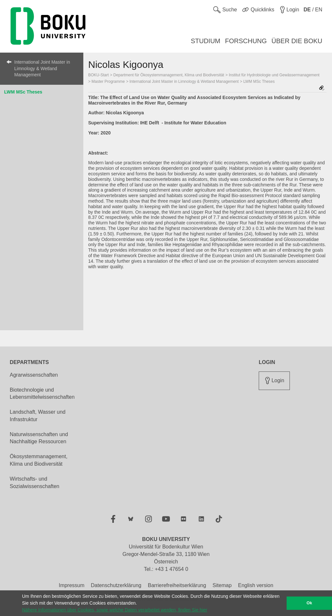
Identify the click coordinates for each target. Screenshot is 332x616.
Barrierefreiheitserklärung (177, 585)
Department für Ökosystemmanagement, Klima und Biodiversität (168, 75)
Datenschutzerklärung (116, 585)
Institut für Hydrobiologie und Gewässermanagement (274, 75)
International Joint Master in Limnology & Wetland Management (42, 68)
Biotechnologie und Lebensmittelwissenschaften (42, 393)
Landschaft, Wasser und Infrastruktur (37, 415)
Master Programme (108, 81)
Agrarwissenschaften (34, 375)
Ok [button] (309, 603)
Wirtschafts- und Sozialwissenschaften (34, 482)
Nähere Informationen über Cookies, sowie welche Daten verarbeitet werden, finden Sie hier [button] (114, 609)
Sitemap (222, 585)
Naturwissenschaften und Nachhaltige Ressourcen (39, 438)
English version (255, 585)
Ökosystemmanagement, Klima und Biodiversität (38, 460)
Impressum (71, 585)
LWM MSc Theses (23, 91)
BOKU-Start (98, 75)
